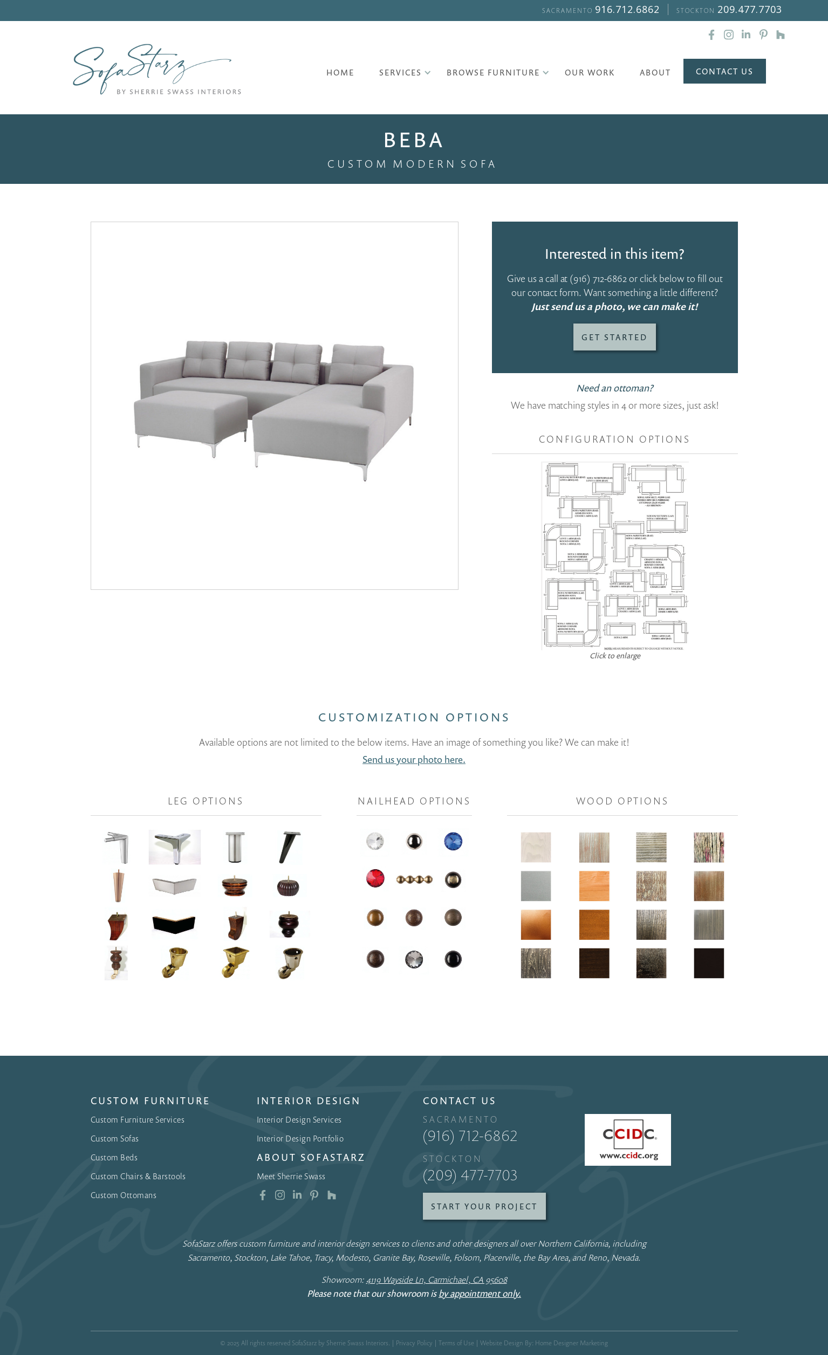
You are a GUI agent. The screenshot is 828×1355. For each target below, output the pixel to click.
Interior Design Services (299, 1119)
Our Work (590, 72)
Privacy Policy (414, 1342)
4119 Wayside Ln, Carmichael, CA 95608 (436, 1279)
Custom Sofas (115, 1138)
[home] (157, 69)
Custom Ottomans (124, 1194)
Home (340, 72)
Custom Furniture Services (138, 1119)
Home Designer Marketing (571, 1342)
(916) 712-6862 (598, 278)
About (655, 72)
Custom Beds (114, 1157)
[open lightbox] (275, 406)
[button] (400, 72)
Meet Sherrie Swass (291, 1176)
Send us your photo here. (414, 759)
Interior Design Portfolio (300, 1138)
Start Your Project (484, 1206)
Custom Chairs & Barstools (138, 1176)
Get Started (614, 337)
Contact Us (725, 71)
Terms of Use (456, 1342)
